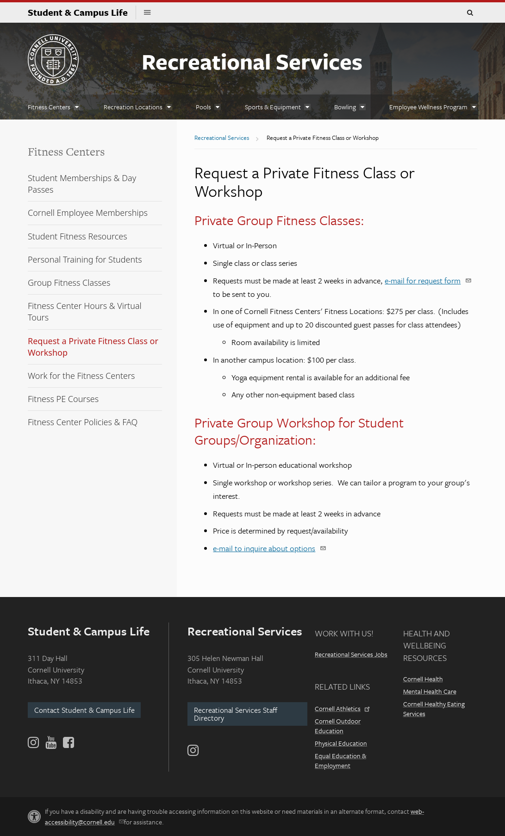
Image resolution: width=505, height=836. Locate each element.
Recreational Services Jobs (351, 654)
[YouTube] (51, 742)
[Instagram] (193, 750)
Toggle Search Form (469, 13)
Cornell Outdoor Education (338, 725)
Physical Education (341, 743)
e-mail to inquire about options (268, 548)
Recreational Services (252, 60)
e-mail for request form (426, 280)
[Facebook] (68, 742)
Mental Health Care (429, 691)
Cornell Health (423, 679)
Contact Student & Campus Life (84, 710)
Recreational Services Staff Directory (235, 713)
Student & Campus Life (82, 12)
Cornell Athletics (341, 708)
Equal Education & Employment (340, 760)
